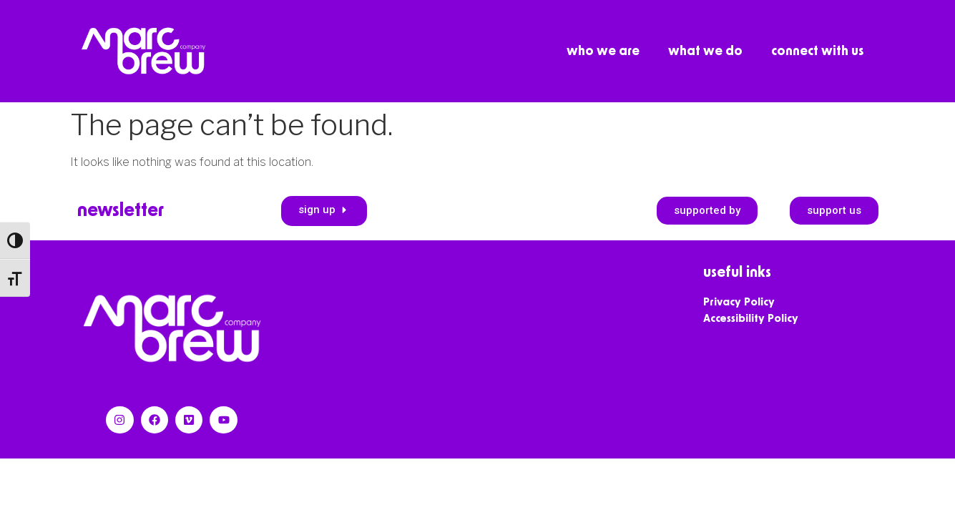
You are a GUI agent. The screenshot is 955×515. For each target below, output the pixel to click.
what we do (705, 51)
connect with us (817, 51)
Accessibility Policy (750, 318)
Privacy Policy (739, 302)
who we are (603, 51)
